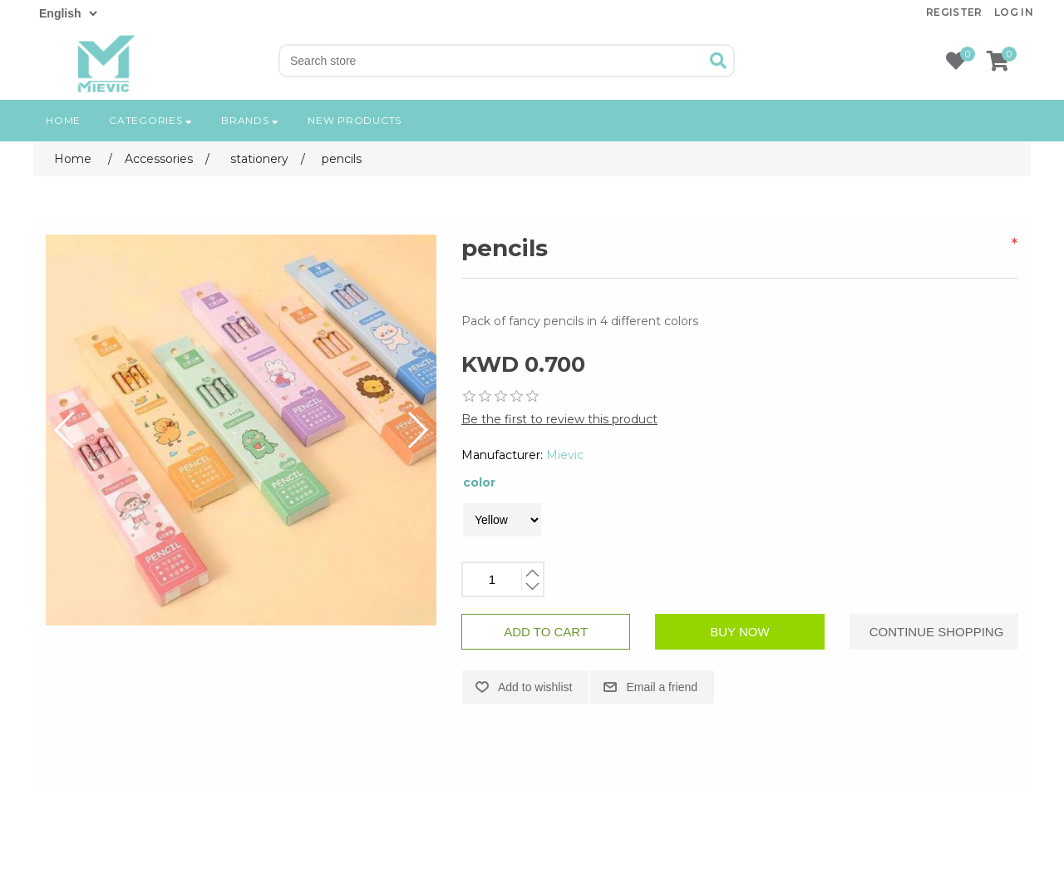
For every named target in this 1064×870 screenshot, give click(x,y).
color (479, 482)
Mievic (565, 454)
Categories (151, 120)
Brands (250, 120)
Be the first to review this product (559, 419)
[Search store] (492, 61)
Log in (1013, 12)
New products (354, 120)
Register (954, 12)
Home (63, 120)
